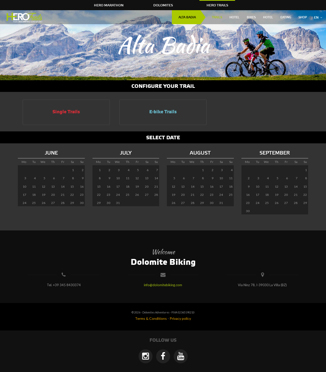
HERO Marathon (109, 5)
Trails (217, 17)
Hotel (234, 17)
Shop (302, 17)
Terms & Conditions (151, 318)
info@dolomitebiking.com (163, 285)
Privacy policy (180, 318)
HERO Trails (217, 5)
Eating (285, 17)
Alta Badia (187, 17)
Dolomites (163, 5)
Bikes (251, 17)
